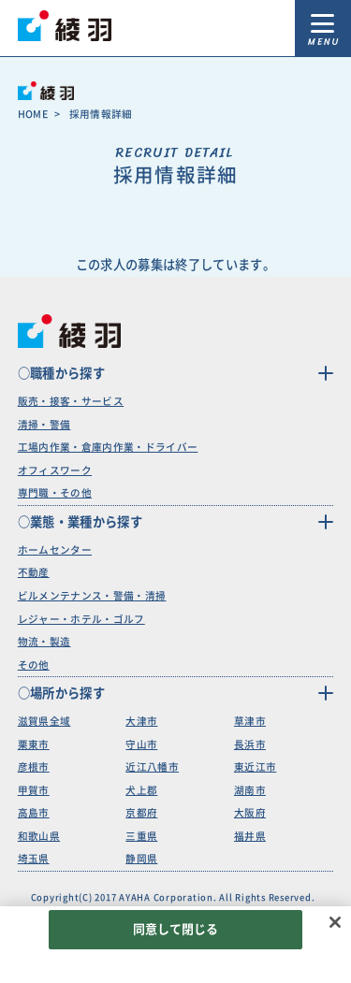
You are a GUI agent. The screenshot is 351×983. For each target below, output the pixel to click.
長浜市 (250, 744)
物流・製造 (44, 641)
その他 (34, 665)
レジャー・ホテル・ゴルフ (81, 619)
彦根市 (34, 767)
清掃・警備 (44, 424)
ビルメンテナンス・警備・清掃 (92, 595)
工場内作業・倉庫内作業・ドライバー (108, 447)
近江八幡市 (152, 767)
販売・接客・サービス (71, 401)
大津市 (141, 721)
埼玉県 (34, 858)
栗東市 (34, 744)
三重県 (141, 836)
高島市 (34, 812)
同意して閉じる (176, 929)
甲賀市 (34, 790)
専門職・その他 (55, 493)
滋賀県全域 (44, 721)
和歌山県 (39, 836)
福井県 (250, 836)
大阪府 (250, 812)
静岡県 (141, 858)
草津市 (250, 721)
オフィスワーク (55, 470)
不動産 (34, 572)
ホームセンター (55, 550)
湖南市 (250, 790)
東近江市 (255, 767)
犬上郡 (141, 790)
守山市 (141, 744)
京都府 (141, 812)
